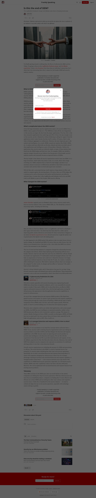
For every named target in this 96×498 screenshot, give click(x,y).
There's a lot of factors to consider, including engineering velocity (39, 451)
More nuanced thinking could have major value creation (37, 460)
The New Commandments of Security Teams (37, 440)
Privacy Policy (58, 113)
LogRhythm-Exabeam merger (50, 66)
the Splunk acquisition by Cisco (38, 235)
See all (27, 468)
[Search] (77, 2)
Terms (50, 488)
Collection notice (56, 488)
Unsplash (53, 60)
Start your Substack (44, 492)
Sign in (92, 2)
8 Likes (34, 405)
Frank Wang (29, 13)
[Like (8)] (26, 18)
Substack (42, 495)
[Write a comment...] (49, 426)
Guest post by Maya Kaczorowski (31, 442)
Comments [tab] (27, 419)
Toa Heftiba (47, 60)
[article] (48, 443)
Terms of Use (54, 112)
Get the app (54, 491)
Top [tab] (25, 436)
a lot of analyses (39, 68)
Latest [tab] (28, 436)
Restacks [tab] (32, 419)
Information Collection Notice (48, 113)
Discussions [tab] (33, 436)
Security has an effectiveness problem (36, 449)
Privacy (47, 488)
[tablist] (29, 419)
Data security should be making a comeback (38, 459)
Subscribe (85, 2)
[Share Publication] (80, 2)
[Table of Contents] (1, 249)
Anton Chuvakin (28, 203)
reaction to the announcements (51, 198)
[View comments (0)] (29, 18)
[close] (61, 90)
